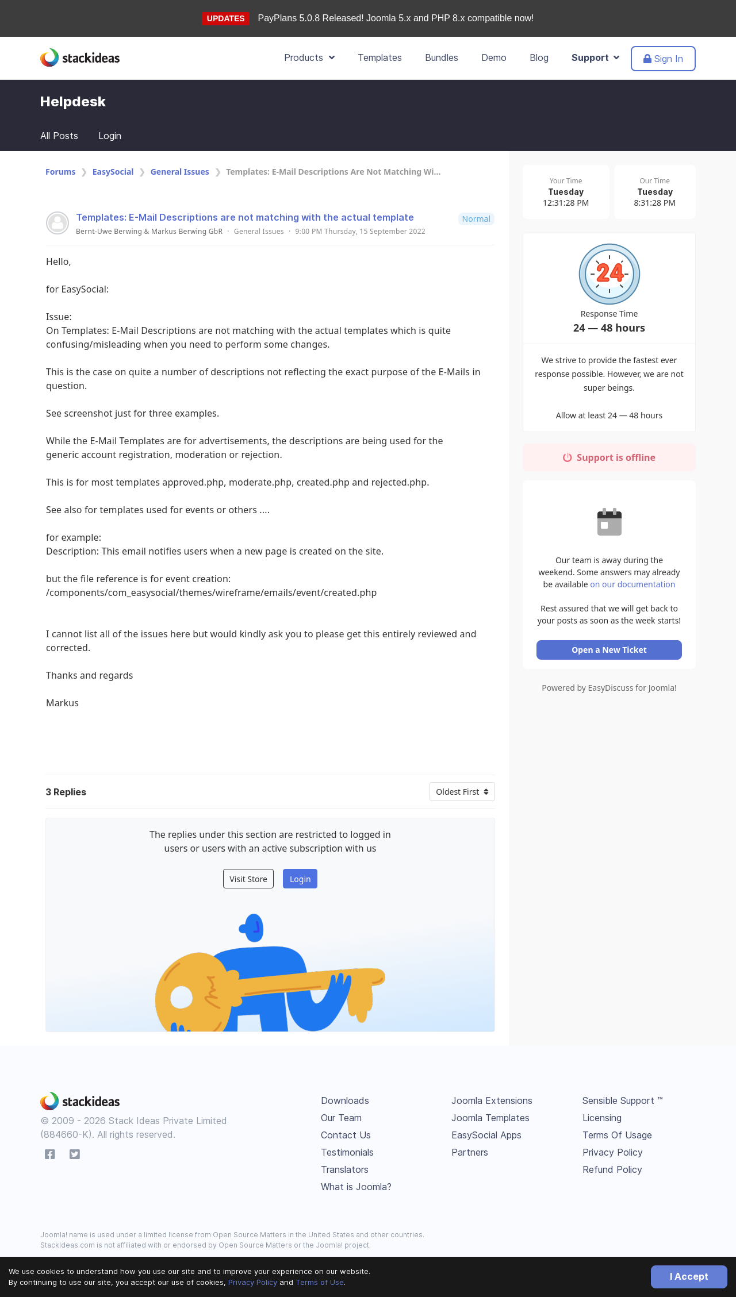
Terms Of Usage (617, 1135)
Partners (469, 1152)
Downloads (345, 1100)
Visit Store (248, 878)
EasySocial (113, 171)
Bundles (441, 57)
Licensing (602, 1117)
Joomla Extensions (491, 1100)
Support (595, 57)
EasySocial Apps (486, 1135)
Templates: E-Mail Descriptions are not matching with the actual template (245, 217)
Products (309, 57)
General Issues (180, 171)
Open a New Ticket (609, 641)
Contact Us (346, 1135)
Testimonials (347, 1152)
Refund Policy (612, 1169)
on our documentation (632, 576)
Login (109, 135)
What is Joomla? (356, 1186)
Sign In (663, 58)
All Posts (59, 135)
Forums (60, 171)
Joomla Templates (490, 1117)
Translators (345, 1169)
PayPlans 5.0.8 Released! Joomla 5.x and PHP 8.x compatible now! (396, 18)
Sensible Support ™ (622, 1100)
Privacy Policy (252, 1282)
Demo (494, 57)
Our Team (341, 1117)
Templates (380, 57)
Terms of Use (320, 1282)
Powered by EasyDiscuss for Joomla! (609, 679)
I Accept (689, 1276)
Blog (539, 57)
